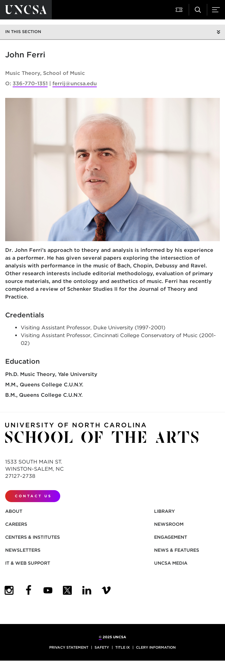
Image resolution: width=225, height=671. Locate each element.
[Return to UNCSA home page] (26, 9)
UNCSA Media (170, 563)
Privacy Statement (68, 647)
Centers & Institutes (32, 537)
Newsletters (22, 550)
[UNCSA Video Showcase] (106, 590)
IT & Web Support (27, 563)
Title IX (122, 647)
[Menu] (216, 10)
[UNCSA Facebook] (28, 590)
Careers (16, 524)
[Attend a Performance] (179, 10)
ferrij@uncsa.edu (74, 83)
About (13, 511)
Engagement (170, 537)
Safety (102, 647)
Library (164, 511)
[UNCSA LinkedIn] (87, 590)
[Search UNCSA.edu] (198, 10)
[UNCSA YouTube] (48, 590)
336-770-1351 (30, 83)
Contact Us (33, 496)
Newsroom (169, 524)
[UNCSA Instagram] (9, 590)
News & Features (176, 550)
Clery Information (156, 647)
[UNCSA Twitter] (67, 590)
